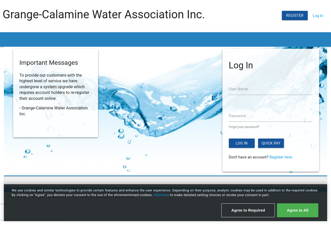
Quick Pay (271, 143)
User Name (238, 89)
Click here (162, 195)
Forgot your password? (244, 127)
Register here (280, 157)
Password (237, 116)
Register (295, 15)
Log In (318, 15)
